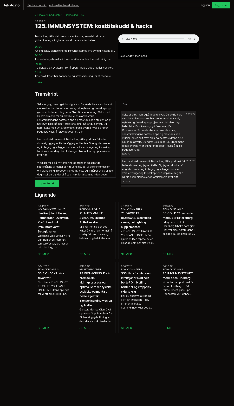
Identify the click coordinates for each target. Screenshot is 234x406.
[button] (158, 134)
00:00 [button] (38, 46)
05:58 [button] (38, 55)
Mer (40, 82)
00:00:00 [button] (190, 114)
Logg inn (205, 5)
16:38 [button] (38, 63)
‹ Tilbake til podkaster (48, 15)
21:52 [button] (38, 72)
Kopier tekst (47, 183)
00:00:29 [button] (190, 160)
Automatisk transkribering (64, 5)
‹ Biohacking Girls (73, 15)
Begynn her (221, 5)
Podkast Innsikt (36, 5)
